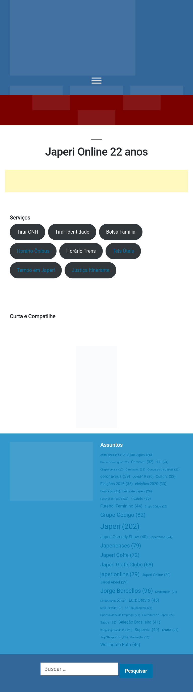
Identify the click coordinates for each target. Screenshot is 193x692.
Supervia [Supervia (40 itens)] (147, 630)
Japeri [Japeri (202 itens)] (119, 526)
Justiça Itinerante (90, 270)
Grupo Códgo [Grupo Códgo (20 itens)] (156, 506)
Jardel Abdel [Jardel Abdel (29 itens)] (113, 582)
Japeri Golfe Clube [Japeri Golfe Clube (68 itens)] (126, 564)
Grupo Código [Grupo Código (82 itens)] (123, 515)
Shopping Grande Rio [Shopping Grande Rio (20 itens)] (116, 630)
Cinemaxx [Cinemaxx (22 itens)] (135, 469)
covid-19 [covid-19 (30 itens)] (143, 477)
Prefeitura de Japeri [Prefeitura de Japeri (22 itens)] (158, 615)
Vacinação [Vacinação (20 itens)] (139, 637)
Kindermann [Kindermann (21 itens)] (166, 592)
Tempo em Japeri (36, 270)
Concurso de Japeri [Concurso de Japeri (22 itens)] (164, 469)
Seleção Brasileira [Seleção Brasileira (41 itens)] (139, 622)
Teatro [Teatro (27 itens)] (169, 630)
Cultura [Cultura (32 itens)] (166, 476)
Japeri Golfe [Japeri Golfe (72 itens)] (119, 555)
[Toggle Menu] (96, 81)
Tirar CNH (27, 232)
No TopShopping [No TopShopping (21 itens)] (138, 608)
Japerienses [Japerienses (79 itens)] (120, 546)
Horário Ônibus (33, 251)
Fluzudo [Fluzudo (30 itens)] (140, 498)
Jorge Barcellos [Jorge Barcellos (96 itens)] (126, 591)
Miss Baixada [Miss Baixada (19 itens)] (111, 608)
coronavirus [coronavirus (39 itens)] (115, 476)
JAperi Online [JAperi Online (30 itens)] (156, 575)
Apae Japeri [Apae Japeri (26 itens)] (139, 455)
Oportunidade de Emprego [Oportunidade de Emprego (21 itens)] (120, 615)
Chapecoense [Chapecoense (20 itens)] (111, 469)
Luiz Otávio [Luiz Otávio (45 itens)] (144, 600)
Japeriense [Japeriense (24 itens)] (161, 537)
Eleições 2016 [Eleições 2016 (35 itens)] (116, 484)
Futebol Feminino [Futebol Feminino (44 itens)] (121, 506)
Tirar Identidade (72, 232)
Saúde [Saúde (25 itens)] (108, 623)
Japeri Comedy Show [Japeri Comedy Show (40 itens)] (124, 537)
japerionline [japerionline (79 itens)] (119, 574)
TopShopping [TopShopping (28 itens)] (114, 637)
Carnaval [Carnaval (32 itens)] (142, 462)
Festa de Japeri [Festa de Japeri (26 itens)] (137, 491)
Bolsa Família (120, 232)
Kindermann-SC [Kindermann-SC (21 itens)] (113, 600)
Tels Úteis (123, 251)
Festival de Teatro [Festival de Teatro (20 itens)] (114, 498)
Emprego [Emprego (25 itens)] (110, 491)
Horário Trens (81, 251)
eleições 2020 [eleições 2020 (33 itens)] (150, 484)
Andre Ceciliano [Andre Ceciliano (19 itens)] (112, 455)
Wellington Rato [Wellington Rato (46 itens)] (120, 645)
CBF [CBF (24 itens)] (162, 462)
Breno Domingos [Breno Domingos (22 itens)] (114, 462)
